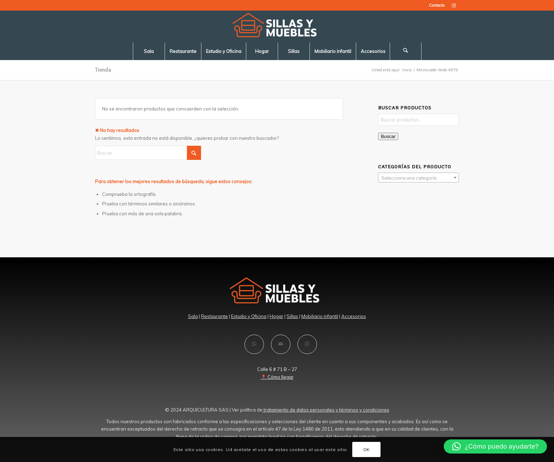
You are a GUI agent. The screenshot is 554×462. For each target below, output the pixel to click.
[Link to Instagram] (453, 5)
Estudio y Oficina (248, 316)
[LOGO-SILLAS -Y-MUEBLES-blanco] (277, 26)
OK (366, 449)
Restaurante (214, 316)
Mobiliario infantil (319, 316)
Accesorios (353, 316)
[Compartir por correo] (280, 344)
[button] (495, 446)
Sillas (292, 316)
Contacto (436, 5)
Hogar (276, 316)
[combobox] (418, 177)
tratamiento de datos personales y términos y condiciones (326, 410)
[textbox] (418, 178)
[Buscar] (406, 51)
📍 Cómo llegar (277, 377)
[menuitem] (434, 5)
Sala (193, 316)
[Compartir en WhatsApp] (254, 344)
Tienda (103, 69)
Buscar (388, 136)
